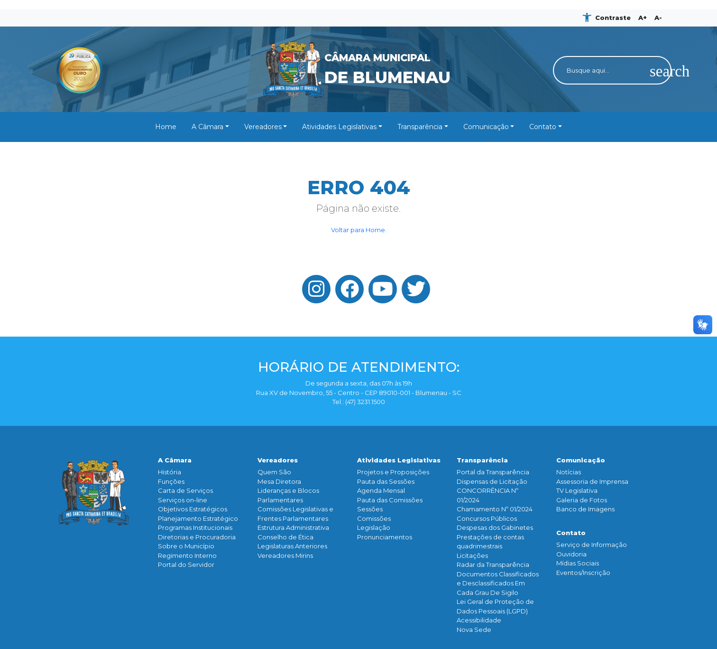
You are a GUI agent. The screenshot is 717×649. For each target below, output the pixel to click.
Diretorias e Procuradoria (197, 537)
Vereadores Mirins (285, 555)
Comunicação (486, 126)
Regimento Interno (187, 555)
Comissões (374, 518)
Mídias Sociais (577, 563)
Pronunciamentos (384, 537)
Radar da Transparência (493, 564)
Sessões (370, 509)
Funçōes (171, 481)
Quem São (274, 472)
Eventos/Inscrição (583, 572)
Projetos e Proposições (393, 472)
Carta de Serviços (185, 490)
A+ (642, 17)
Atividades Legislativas (339, 126)
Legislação (373, 527)
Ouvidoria (571, 554)
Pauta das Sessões (385, 481)
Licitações (472, 555)
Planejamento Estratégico (198, 518)
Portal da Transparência (493, 472)
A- (658, 17)
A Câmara (207, 126)
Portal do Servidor (186, 564)
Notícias (568, 472)
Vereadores (263, 126)
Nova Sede (474, 629)
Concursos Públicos (487, 518)
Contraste (613, 17)
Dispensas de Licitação (492, 481)
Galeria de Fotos (581, 500)
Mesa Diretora (279, 481)
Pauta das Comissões (390, 500)
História (169, 472)
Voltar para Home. (358, 230)
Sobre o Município (186, 546)
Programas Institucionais (195, 527)
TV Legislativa (577, 490)
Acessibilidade (479, 620)
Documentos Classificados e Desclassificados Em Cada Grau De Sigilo (498, 583)
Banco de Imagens (585, 509)
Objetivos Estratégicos (192, 509)
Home (165, 126)
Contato (542, 126)
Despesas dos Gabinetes (495, 527)
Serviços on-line (182, 500)
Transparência (419, 126)
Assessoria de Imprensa (592, 481)
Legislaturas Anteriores (292, 546)
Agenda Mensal (381, 490)
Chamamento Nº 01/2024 (495, 509)
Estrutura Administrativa (293, 527)
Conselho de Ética (285, 537)
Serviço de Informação (591, 544)
